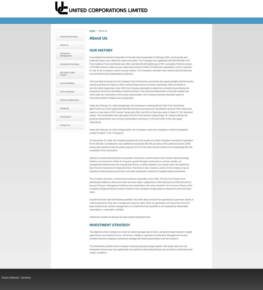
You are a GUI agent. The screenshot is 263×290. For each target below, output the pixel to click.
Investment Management (66, 54)
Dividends (64, 108)
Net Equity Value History (67, 73)
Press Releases (67, 92)
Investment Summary (69, 64)
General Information (69, 37)
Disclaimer (26, 277)
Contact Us (65, 125)
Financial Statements (69, 100)
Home (92, 31)
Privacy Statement (10, 277)
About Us (64, 45)
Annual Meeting (67, 83)
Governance (65, 117)
